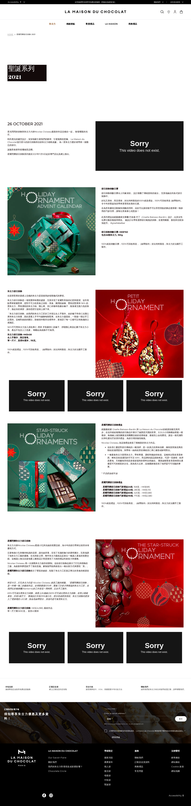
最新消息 (109, 757)
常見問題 (139, 771)
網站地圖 (175, 771)
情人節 (108, 766)
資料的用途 (116, 737)
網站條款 (175, 762)
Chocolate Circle (59, 771)
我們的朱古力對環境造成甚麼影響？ (67, 766)
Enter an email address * (115, 713)
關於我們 (54, 762)
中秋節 (108, 780)
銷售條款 (175, 757)
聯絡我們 (139, 757)
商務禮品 (139, 766)
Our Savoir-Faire (59, 757)
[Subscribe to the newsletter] (181, 719)
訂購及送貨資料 (142, 762)
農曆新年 (109, 762)
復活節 (108, 771)
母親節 (108, 775)
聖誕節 (108, 784)
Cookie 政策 (177, 766)
